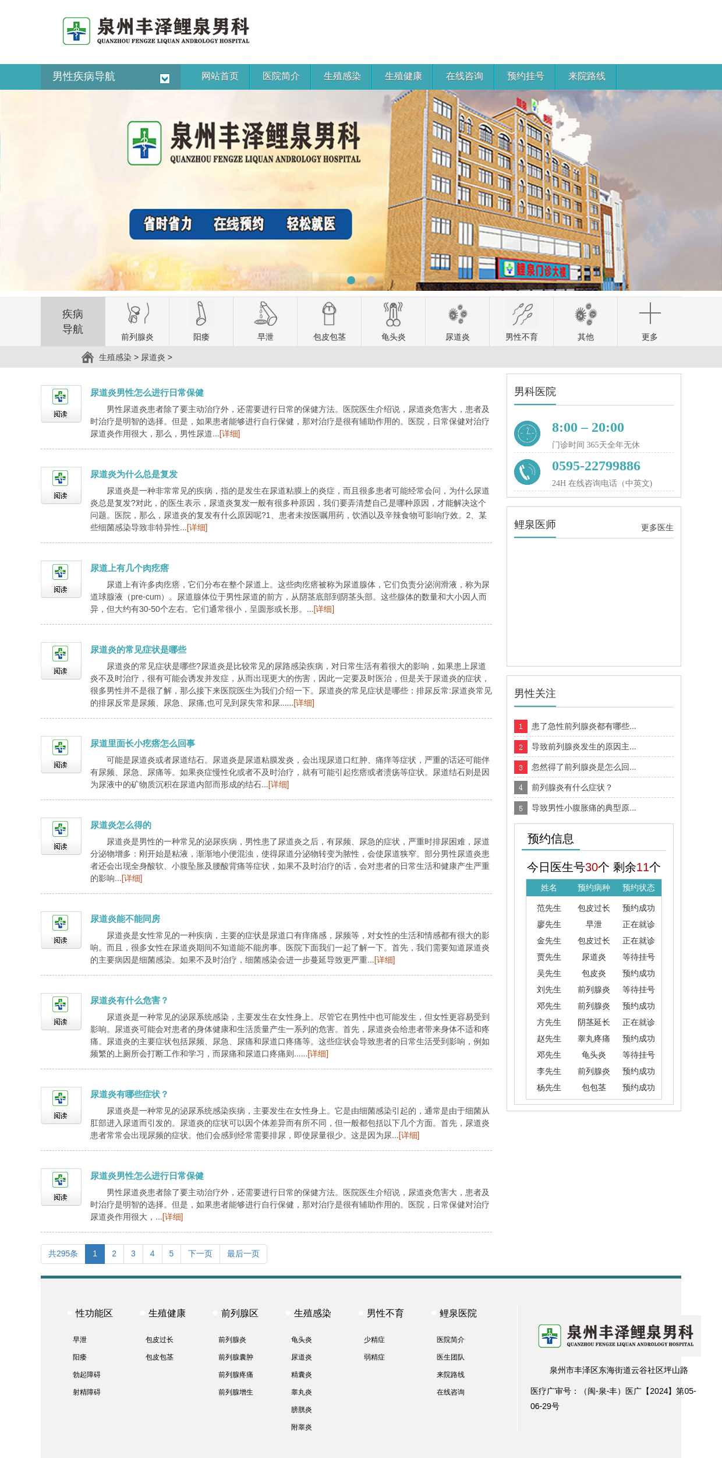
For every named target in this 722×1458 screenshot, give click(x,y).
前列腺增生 (235, 1392)
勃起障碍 (87, 1375)
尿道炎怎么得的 (120, 825)
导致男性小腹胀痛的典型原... (584, 807)
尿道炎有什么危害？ (129, 1000)
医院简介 (451, 1340)
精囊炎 (301, 1375)
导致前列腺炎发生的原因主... (584, 746)
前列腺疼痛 (235, 1375)
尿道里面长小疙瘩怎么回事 (142, 743)
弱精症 (374, 1357)
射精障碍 (87, 1392)
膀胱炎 (301, 1410)
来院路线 (451, 1375)
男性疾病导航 (83, 76)
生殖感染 (115, 357)
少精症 (374, 1340)
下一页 (200, 1253)
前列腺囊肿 (235, 1357)
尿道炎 (153, 357)
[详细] (230, 433)
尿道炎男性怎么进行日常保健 (147, 392)
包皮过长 (160, 1340)
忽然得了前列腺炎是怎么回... (584, 767)
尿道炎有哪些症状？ (129, 1094)
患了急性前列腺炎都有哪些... (584, 726)
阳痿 (80, 1357)
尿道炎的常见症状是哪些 (138, 649)
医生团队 (451, 1357)
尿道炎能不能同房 (125, 919)
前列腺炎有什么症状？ (572, 787)
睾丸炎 (301, 1392)
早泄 (80, 1340)
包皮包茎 (160, 1357)
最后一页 (243, 1253)
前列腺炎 (232, 1340)
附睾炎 (301, 1427)
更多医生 (657, 527)
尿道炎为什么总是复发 (134, 474)
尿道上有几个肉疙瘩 (129, 568)
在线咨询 (451, 1392)
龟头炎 (301, 1340)
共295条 (63, 1253)
